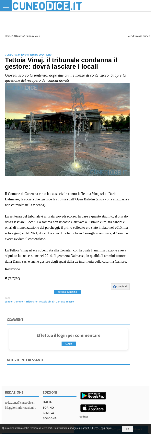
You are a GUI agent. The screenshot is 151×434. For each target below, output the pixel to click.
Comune (19, 301)
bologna (50, 418)
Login (68, 343)
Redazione (14, 392)
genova (48, 413)
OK (127, 429)
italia (47, 402)
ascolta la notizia (67, 291)
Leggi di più (105, 428)
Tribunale (31, 301)
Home (8, 36)
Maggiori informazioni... (20, 407)
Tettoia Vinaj (46, 301)
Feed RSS (83, 416)
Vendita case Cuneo (139, 36)
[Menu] (6, 5)
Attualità (19, 36)
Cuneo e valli (33, 36)
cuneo (8, 301)
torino (48, 407)
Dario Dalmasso (65, 301)
